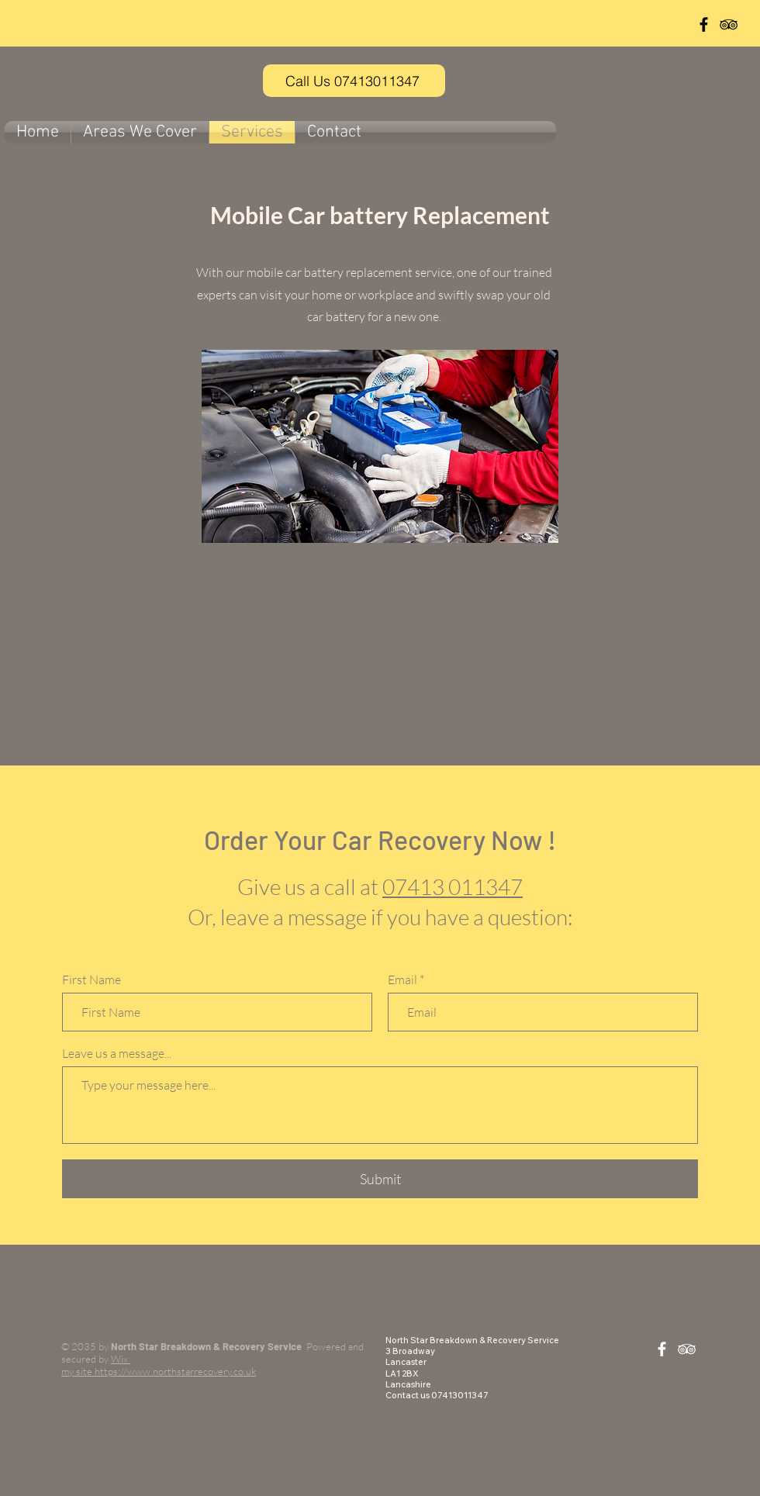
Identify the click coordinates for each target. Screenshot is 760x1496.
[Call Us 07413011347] (354, 80)
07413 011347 (452, 886)
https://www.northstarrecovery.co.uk (175, 1371)
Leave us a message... (116, 1053)
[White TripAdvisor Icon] (686, 1349)
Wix (120, 1359)
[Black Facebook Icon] (703, 24)
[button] (140, 132)
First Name (91, 979)
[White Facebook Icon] (662, 1349)
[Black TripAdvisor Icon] (728, 24)
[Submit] (380, 1178)
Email (402, 979)
